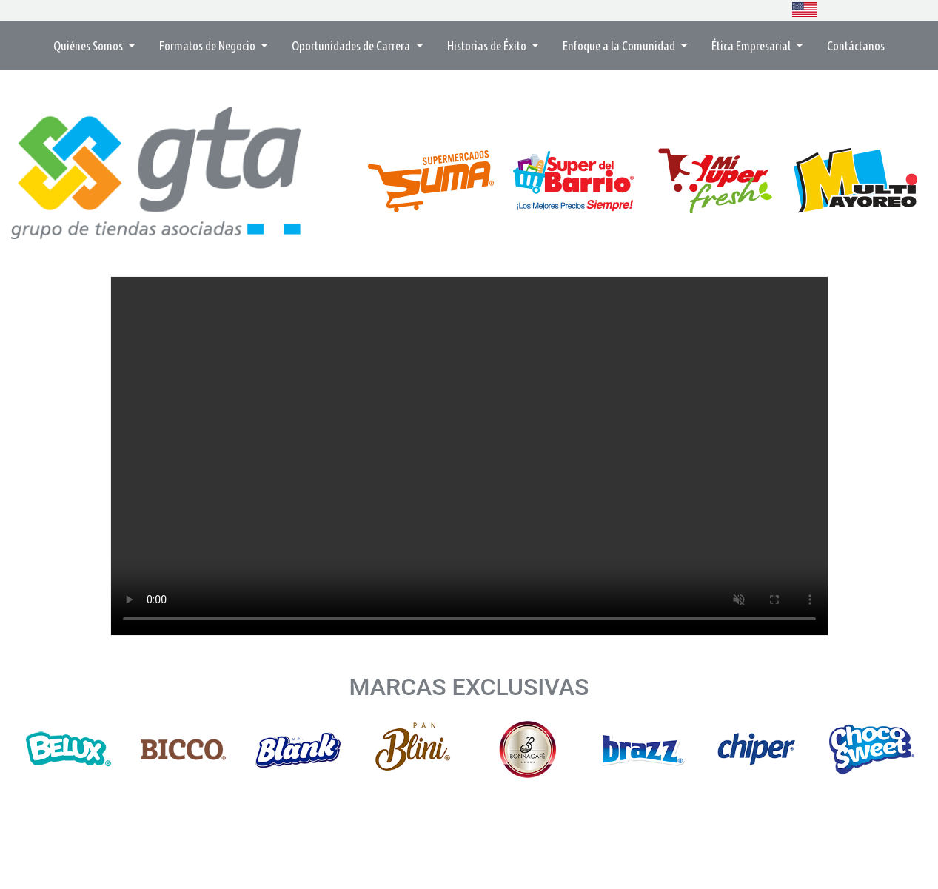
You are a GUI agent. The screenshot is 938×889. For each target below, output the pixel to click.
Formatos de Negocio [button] (208, 45)
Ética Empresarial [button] (752, 45)
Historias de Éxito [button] (488, 45)
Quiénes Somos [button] (89, 45)
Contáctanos (856, 45)
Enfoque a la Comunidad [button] (620, 45)
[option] (68, 749)
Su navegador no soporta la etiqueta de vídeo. (469, 456)
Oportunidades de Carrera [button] (352, 45)
